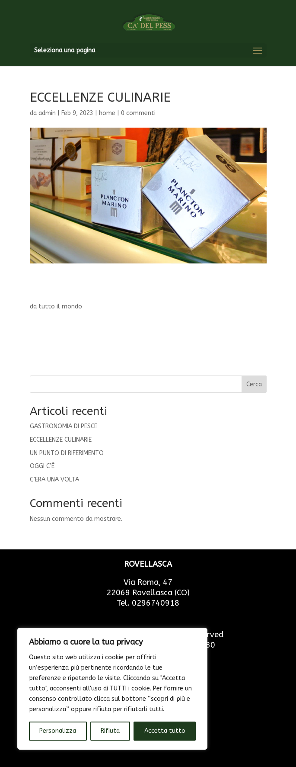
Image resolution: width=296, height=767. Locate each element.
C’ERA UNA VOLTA (54, 479)
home (107, 113)
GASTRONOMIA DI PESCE (63, 426)
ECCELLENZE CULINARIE (61, 439)
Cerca (254, 384)
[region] (112, 689)
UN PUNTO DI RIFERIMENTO (67, 453)
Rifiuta (110, 731)
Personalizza (57, 731)
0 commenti (138, 113)
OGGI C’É (42, 466)
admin (47, 113)
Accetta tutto (164, 731)
